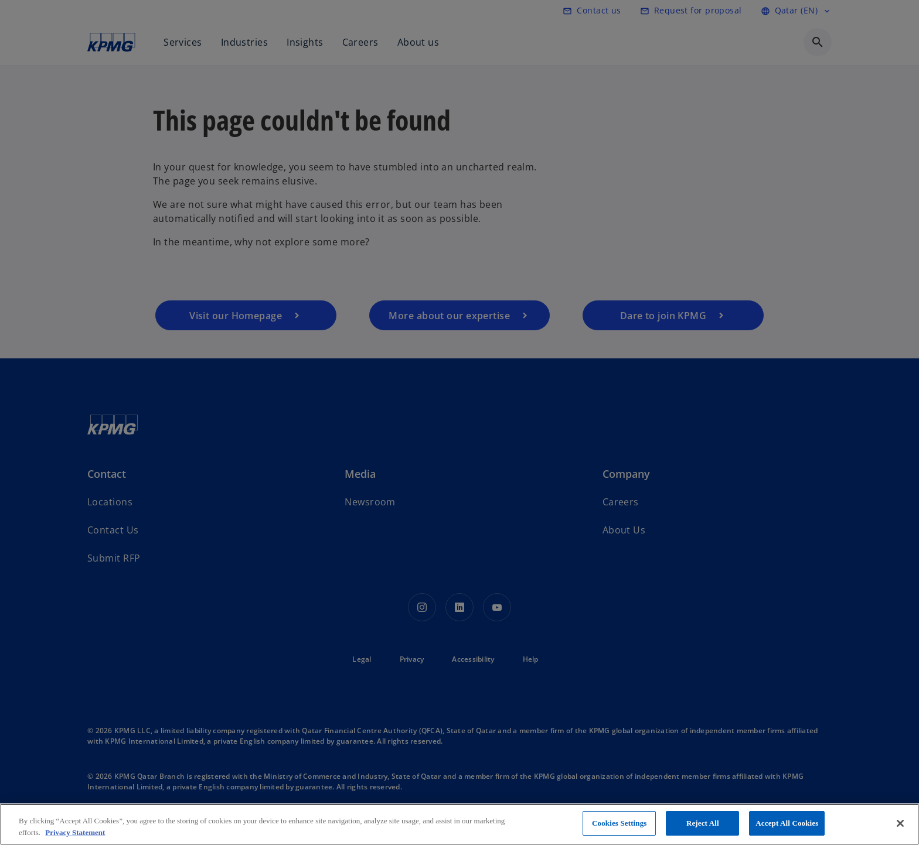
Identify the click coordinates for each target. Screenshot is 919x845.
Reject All (702, 823)
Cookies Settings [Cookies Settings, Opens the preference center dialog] (619, 823)
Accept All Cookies (786, 823)
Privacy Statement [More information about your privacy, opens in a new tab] (75, 832)
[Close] (900, 823)
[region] (459, 824)
